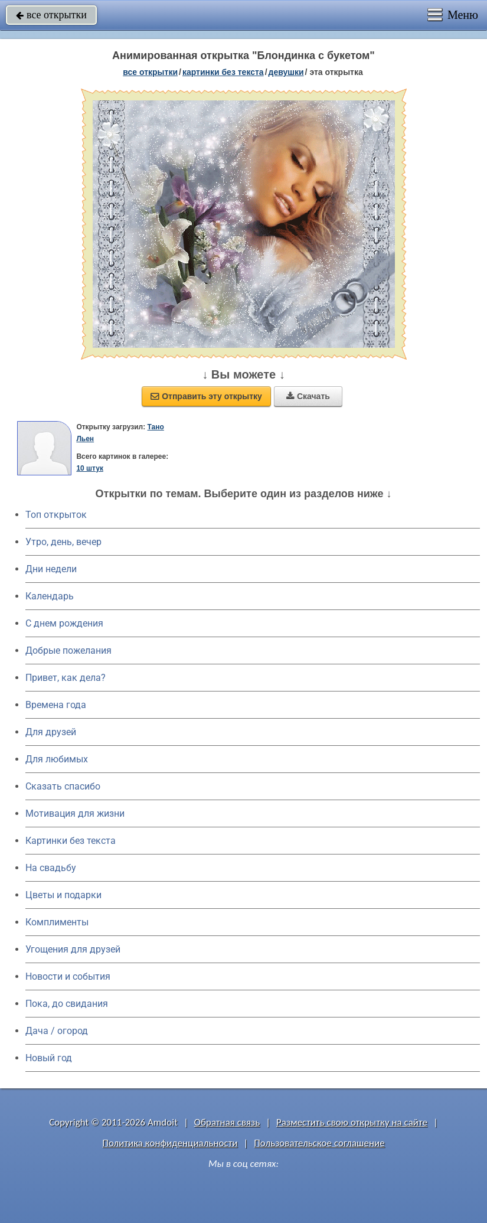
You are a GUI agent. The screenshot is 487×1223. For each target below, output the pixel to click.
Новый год (48, 1058)
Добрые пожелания (68, 650)
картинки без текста (223, 72)
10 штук (89, 468)
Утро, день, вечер (63, 541)
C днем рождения (64, 623)
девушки (286, 72)
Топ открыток (56, 514)
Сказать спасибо (62, 786)
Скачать (308, 396)
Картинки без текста (70, 840)
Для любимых (56, 759)
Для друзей (50, 732)
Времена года (55, 704)
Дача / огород (56, 1030)
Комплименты (57, 922)
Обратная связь (227, 1122)
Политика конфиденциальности (169, 1143)
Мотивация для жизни (75, 813)
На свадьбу (50, 867)
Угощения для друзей (72, 949)
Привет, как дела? (65, 677)
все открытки (51, 15)
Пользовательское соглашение (319, 1143)
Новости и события (67, 976)
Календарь (49, 596)
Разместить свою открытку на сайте (351, 1122)
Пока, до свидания (66, 1003)
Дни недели (51, 569)
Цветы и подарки (63, 895)
